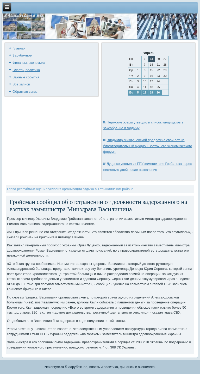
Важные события (25, 77)
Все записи (21, 84)
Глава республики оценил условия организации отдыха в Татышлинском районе (70, 189)
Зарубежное (22, 55)
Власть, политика (26, 70)
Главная (18, 48)
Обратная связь (25, 92)
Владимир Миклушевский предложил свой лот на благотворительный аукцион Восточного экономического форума (147, 146)
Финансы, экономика (28, 63)
